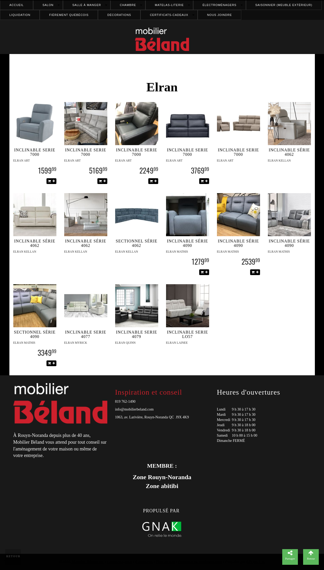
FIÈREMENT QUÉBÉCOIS (69, 14)
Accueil (16, 5)
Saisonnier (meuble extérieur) (283, 5)
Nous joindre (219, 14)
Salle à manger (86, 5)
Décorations (119, 14)
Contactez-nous (119, 562)
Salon (48, 5)
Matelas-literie (169, 5)
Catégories (144, 562)
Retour (13, 556)
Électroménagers (220, 5)
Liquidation (19, 14)
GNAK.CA (255, 562)
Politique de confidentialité (200, 562)
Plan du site (165, 562)
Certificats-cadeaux (169, 14)
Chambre (128, 5)
